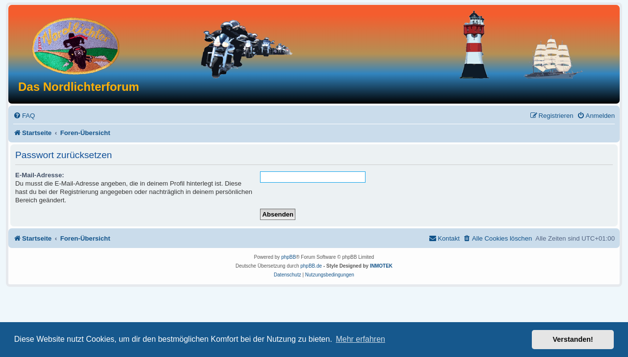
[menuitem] (24, 116)
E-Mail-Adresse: (39, 175)
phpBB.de (311, 266)
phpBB (288, 257)
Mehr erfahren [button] (360, 339)
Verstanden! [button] (573, 339)
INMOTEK (381, 266)
